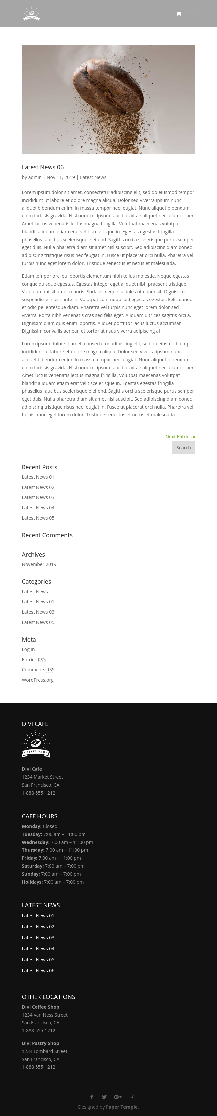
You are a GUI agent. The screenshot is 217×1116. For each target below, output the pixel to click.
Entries (34, 659)
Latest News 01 (38, 477)
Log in (28, 649)
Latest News (93, 177)
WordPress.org (37, 680)
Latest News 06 (43, 167)
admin (35, 177)
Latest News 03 (38, 497)
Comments (38, 669)
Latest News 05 (38, 518)
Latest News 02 (38, 487)
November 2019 (39, 564)
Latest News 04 (38, 507)
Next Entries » (180, 436)
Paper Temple (122, 1107)
